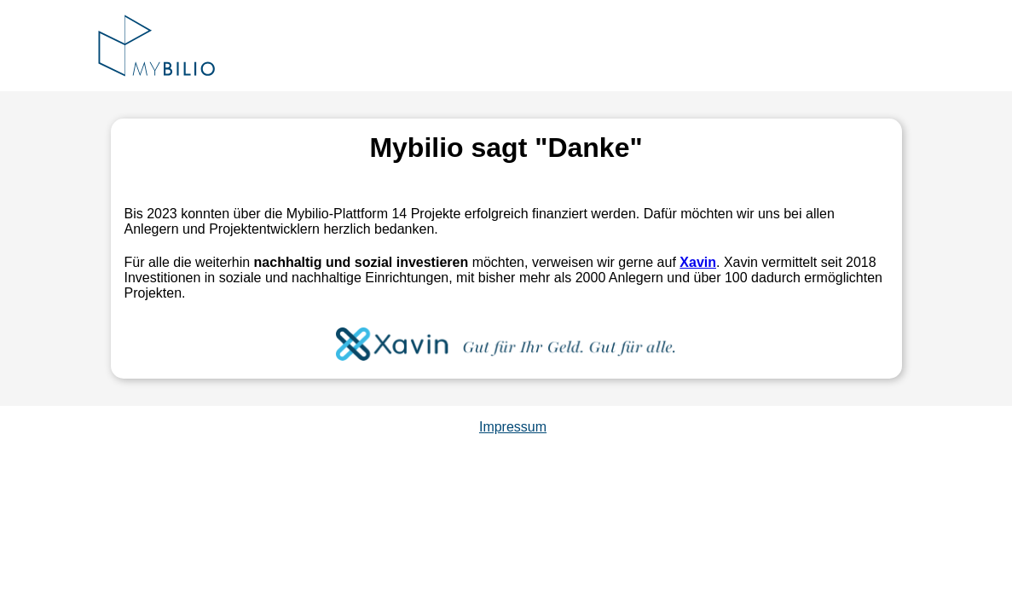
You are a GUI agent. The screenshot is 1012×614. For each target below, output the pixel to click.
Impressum (512, 427)
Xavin (697, 262)
